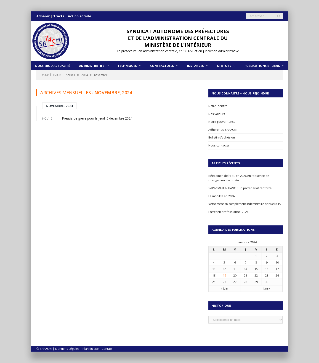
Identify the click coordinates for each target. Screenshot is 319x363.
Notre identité (217, 106)
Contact (107, 349)
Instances (195, 66)
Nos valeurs (216, 114)
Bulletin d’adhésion (221, 137)
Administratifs (91, 66)
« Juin (224, 288)
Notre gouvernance (221, 122)
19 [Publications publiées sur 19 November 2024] (224, 275)
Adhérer (43, 16)
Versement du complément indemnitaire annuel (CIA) (244, 204)
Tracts (58, 16)
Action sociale (79, 16)
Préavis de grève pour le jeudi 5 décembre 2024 (97, 118)
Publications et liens (262, 66)
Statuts (224, 66)
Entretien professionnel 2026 (228, 212)
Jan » (266, 288)
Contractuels (162, 66)
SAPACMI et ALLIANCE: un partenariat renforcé (240, 188)
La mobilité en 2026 (221, 196)
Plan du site (90, 349)
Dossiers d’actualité (52, 66)
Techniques (127, 66)
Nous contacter (218, 145)
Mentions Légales (67, 349)
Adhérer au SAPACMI (222, 130)
